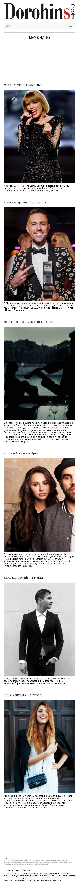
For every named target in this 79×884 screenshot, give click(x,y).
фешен (39, 864)
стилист (11, 864)
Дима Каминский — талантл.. (24, 577)
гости (39, 860)
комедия (19, 862)
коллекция (14, 862)
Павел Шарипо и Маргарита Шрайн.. (28, 322)
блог (33, 860)
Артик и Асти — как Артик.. (22, 453)
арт (25, 860)
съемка (31, 864)
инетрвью (47, 860)
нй (58, 862)
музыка (44, 862)
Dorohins (6, 860)
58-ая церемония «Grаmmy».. (23, 85)
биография (28, 860)
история (62, 860)
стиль (15, 864)
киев (65, 860)
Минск (22, 860)
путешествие (7, 864)
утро (36, 864)
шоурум (47, 864)
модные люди (35, 862)
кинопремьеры (7, 862)
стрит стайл (21, 864)
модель (30, 862)
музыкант (48, 862)
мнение (23, 862)
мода (26, 862)
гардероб (36, 860)
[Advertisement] (39, 59)
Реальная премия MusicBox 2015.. (26, 202)
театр (34, 864)
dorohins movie (12, 860)
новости (61, 862)
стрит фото (26, 864)
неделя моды (54, 862)
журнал (43, 860)
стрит (17, 864)
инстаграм (52, 860)
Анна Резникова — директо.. (23, 695)
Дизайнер (18, 860)
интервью (57, 860)
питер (68, 862)
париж (65, 862)
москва (40, 862)
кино (68, 860)
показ (71, 862)
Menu (8, 25)
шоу (44, 864)
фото (42, 864)
